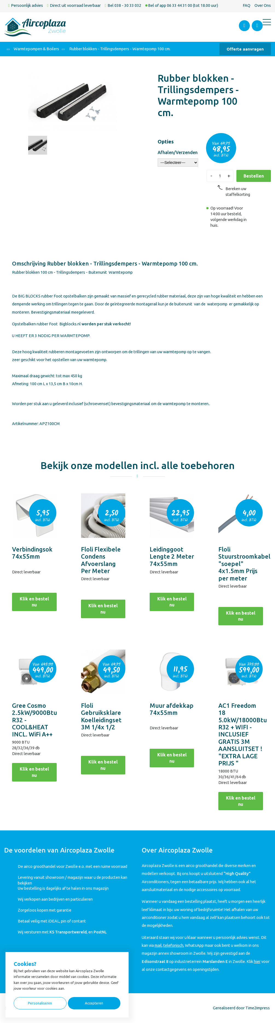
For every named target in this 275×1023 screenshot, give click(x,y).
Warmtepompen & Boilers (36, 48)
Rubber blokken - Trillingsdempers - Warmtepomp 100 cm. (119, 48)
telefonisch (173, 945)
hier (257, 961)
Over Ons (262, 5)
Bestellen (254, 175)
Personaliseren (40, 1003)
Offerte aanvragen (245, 49)
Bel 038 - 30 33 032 (124, 5)
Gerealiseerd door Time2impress (241, 1008)
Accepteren (94, 1003)
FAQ (246, 5)
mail (158, 945)
